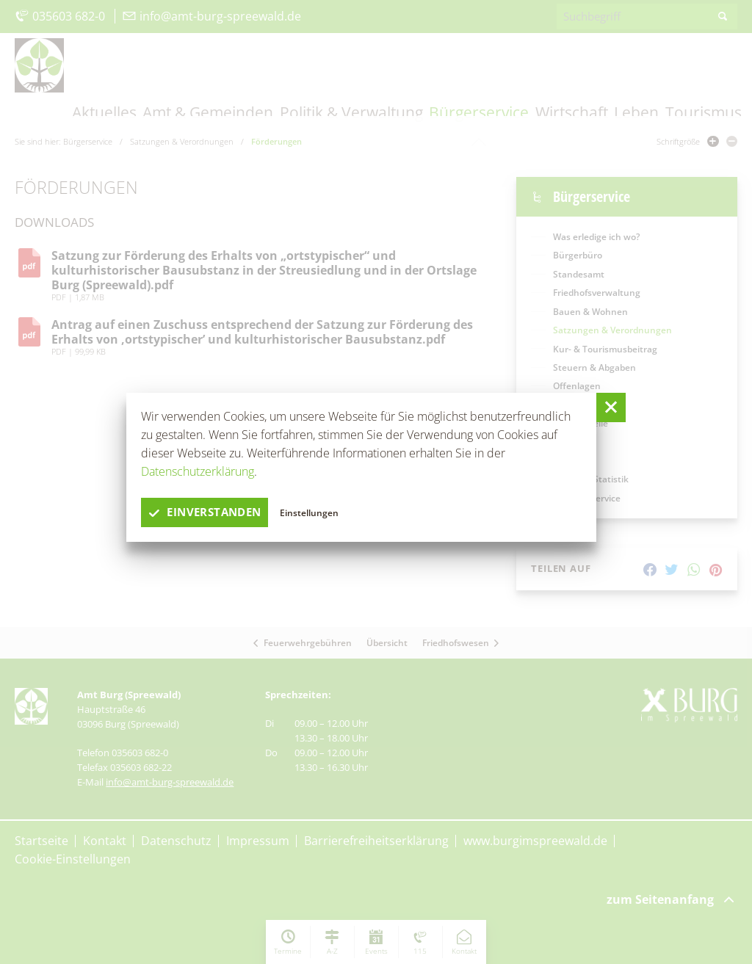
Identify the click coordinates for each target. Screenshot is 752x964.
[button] (611, 407)
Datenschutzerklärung (197, 471)
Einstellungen (317, 512)
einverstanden (208, 512)
